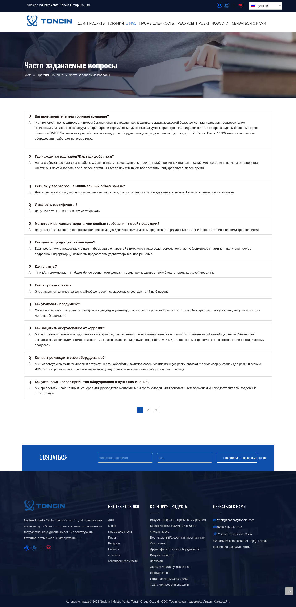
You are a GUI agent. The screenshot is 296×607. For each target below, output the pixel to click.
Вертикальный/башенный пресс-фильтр (177, 537)
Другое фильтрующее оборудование (175, 549)
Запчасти (156, 561)
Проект (113, 537)
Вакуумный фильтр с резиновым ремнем (178, 520)
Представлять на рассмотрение (240, 457)
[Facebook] (219, 5)
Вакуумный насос (162, 555)
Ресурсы (114, 543)
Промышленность (120, 531)
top (289, 591)
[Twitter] (233, 5)
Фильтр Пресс (159, 531)
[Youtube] (240, 5)
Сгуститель (157, 543)
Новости (114, 549)
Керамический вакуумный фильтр (173, 525)
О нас (112, 525)
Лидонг (208, 601)
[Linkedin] (226, 5)
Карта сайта (222, 601)
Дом (111, 520)
